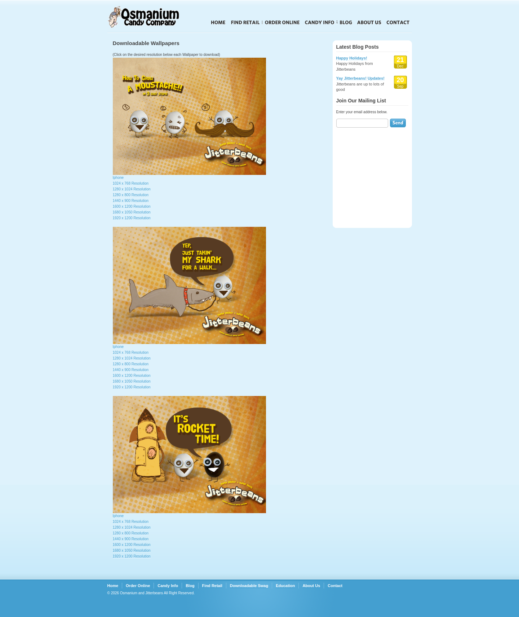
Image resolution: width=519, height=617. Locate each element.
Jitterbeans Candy (154, 17)
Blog (345, 22)
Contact (398, 22)
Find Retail (245, 22)
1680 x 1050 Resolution (132, 212)
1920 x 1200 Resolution (132, 218)
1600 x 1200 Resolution (132, 206)
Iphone (118, 178)
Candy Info (320, 22)
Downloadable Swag (249, 585)
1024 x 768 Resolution (131, 183)
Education (285, 585)
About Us (369, 22)
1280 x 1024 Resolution (132, 189)
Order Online (282, 22)
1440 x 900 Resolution (131, 201)
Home (218, 22)
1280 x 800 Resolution (131, 195)
